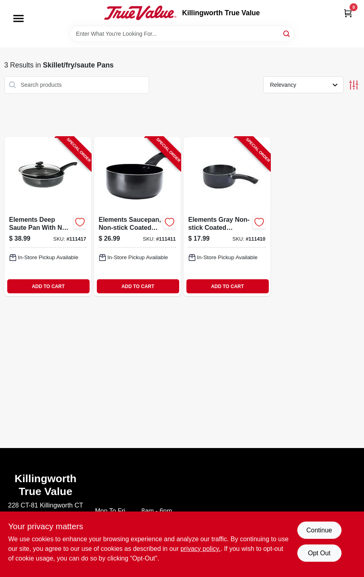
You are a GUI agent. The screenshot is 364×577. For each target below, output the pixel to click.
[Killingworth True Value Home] (140, 13)
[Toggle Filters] (353, 85)
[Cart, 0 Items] (348, 13)
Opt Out (319, 553)
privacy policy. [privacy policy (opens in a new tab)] (200, 548)
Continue (319, 530)
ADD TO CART (48, 286)
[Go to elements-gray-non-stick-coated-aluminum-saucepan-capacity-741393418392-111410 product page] (227, 216)
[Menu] (18, 18)
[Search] (287, 33)
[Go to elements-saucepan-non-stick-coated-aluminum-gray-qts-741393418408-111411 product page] (137, 216)
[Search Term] (182, 34)
